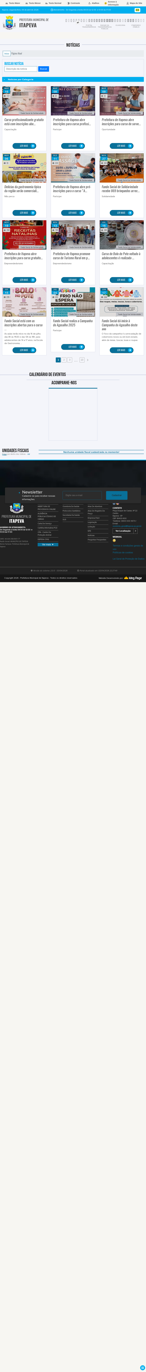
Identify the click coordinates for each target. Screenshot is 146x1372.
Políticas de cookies (123, 552)
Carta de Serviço (45, 524)
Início (6, 53)
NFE (89, 531)
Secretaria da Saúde (71, 515)
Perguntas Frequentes (97, 540)
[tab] (78, 22)
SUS (64, 520)
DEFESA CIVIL (43, 539)
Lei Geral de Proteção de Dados (128, 558)
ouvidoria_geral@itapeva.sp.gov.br (127, 526)
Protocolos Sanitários (71, 511)
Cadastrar (117, 495)
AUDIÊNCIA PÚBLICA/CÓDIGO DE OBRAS (47, 516)
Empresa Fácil (93, 518)
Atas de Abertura (95, 506)
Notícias (91, 535)
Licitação (91, 527)
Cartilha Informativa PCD (47, 528)
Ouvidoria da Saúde (71, 506)
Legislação (92, 522)
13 (82, 360)
